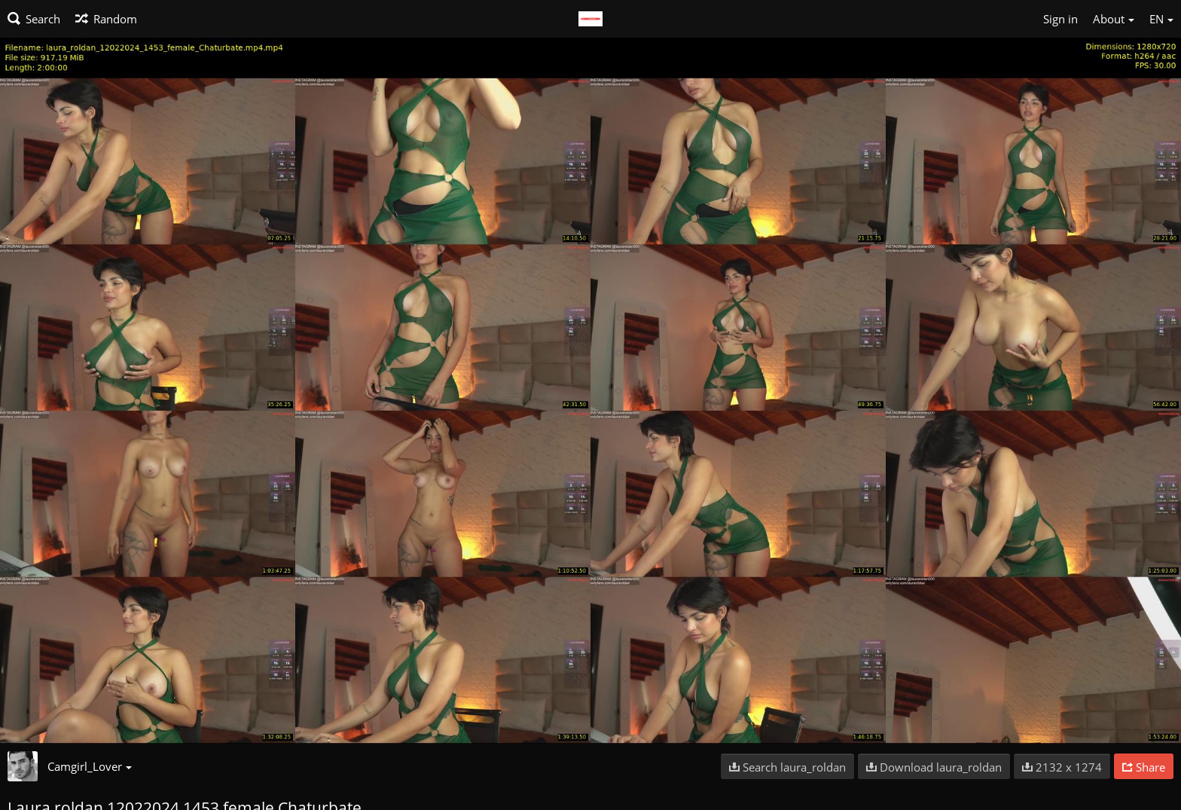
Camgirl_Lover (89, 766)
